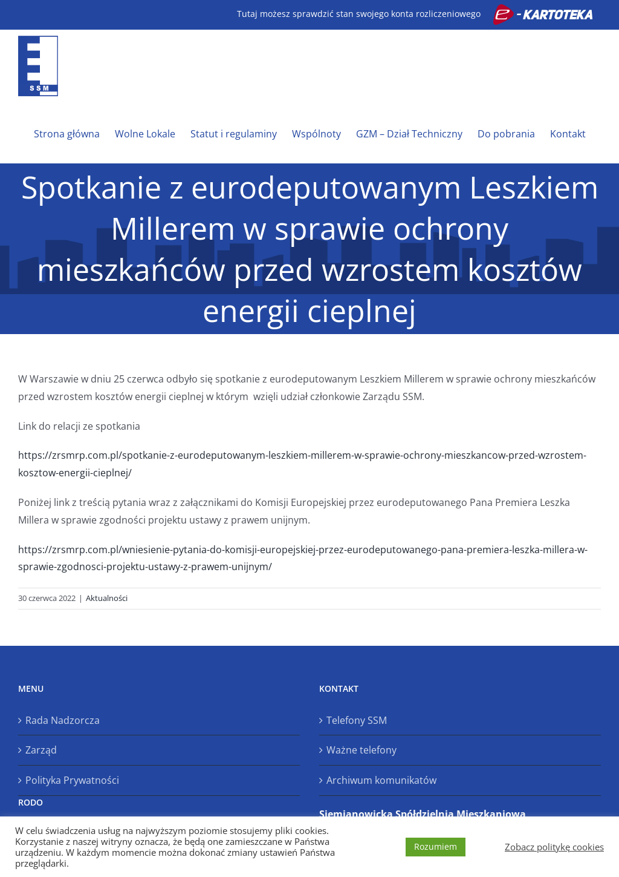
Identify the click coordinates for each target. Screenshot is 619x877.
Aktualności (107, 598)
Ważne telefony (361, 750)
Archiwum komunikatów (381, 780)
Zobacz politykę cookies (554, 846)
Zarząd (41, 750)
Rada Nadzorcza (62, 720)
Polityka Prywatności (72, 780)
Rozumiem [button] (435, 846)
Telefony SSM (356, 720)
